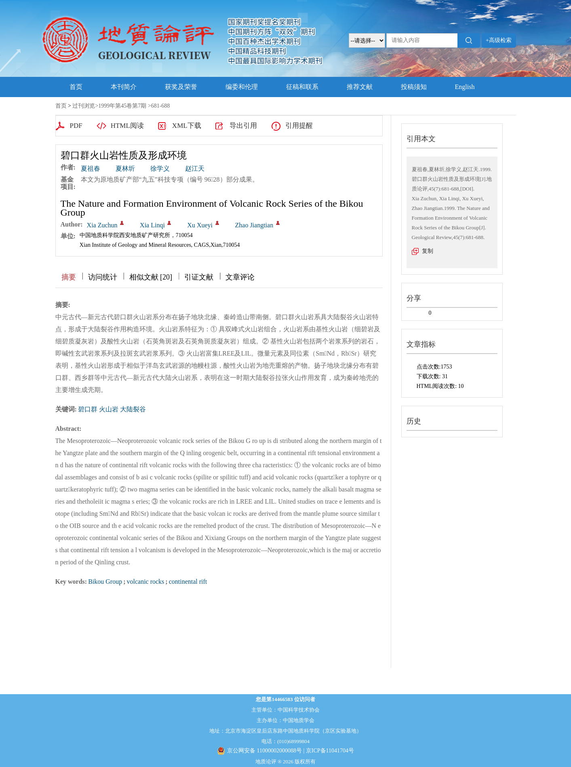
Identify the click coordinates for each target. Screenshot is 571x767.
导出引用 (243, 125)
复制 (427, 251)
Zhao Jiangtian (254, 225)
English (465, 86)
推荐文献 (360, 86)
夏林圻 (125, 168)
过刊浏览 (83, 106)
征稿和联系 (302, 86)
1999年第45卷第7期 (122, 106)
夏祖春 (90, 168)
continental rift (188, 581)
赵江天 (194, 168)
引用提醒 (299, 125)
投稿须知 (414, 86)
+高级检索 (499, 40)
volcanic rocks (145, 581)
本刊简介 (124, 86)
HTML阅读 (127, 125)
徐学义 (160, 168)
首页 (76, 86)
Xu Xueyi (200, 225)
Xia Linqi (152, 225)
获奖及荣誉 (181, 86)
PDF (76, 125)
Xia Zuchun (102, 225)
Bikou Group (105, 581)
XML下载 (186, 125)
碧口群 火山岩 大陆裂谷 (112, 409)
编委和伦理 (241, 86)
